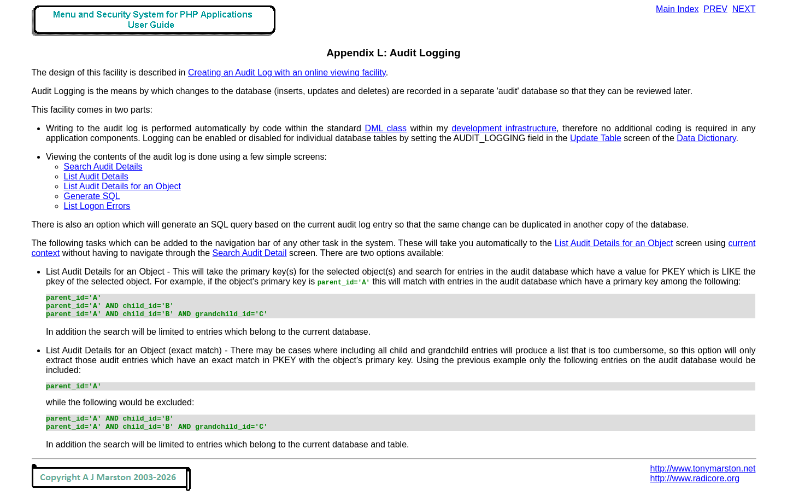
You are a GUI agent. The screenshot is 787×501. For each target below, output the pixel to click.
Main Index (677, 9)
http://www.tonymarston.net (702, 478)
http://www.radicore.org (694, 488)
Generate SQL (92, 196)
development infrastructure (503, 128)
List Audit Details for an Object (122, 186)
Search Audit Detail (250, 253)
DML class (386, 128)
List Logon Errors (97, 206)
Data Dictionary (706, 138)
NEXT (744, 9)
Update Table (595, 138)
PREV (715, 9)
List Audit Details (96, 176)
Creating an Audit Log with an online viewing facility (287, 72)
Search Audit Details (103, 166)
